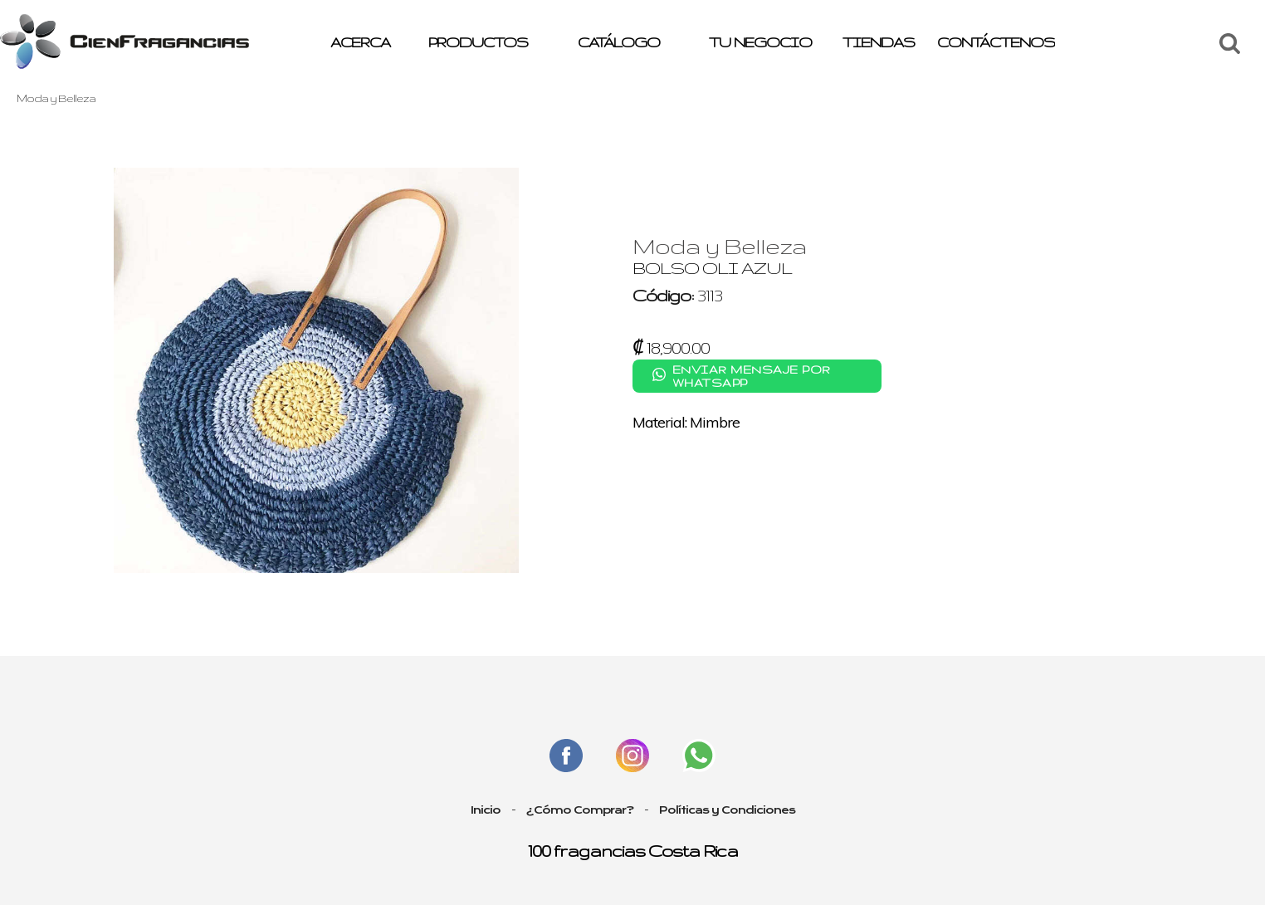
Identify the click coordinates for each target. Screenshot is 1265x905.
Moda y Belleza (56, 98)
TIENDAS (879, 42)
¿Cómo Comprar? (579, 810)
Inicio (486, 810)
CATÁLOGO (619, 42)
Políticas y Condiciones (727, 810)
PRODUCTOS (478, 42)
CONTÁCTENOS (996, 42)
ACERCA (360, 42)
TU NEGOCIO (760, 42)
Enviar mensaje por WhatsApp (751, 376)
